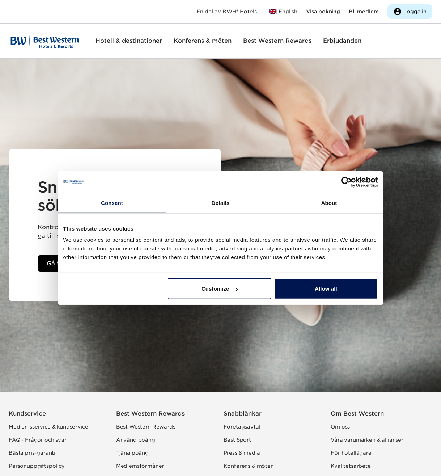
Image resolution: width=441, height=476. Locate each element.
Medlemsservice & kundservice (48, 427)
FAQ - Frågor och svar (38, 440)
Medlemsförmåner (140, 466)
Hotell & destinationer (129, 40)
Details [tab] (221, 202)
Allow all (326, 289)
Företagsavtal (242, 427)
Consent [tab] (112, 202)
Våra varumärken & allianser (367, 440)
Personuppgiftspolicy (37, 466)
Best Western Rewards (277, 40)
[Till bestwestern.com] (282, 11)
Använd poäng (135, 440)
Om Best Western (357, 413)
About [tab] (329, 202)
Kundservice (27, 413)
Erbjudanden (342, 40)
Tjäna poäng (132, 453)
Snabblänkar (243, 413)
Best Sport (237, 440)
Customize (220, 289)
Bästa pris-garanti (32, 453)
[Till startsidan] (45, 41)
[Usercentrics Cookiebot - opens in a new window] (346, 181)
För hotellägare (351, 453)
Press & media (242, 453)
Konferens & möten (203, 40)
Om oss (340, 427)
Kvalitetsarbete (351, 466)
